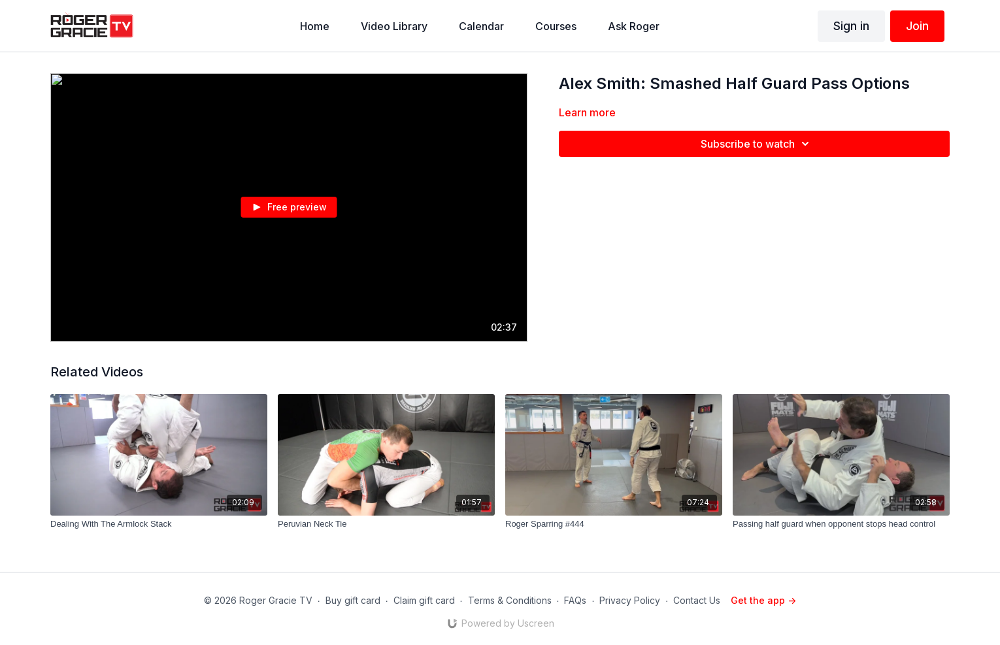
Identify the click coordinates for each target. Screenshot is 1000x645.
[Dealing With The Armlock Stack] (158, 524)
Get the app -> (763, 600)
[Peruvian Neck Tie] (386, 524)
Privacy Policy (629, 600)
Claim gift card (424, 600)
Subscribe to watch (757, 144)
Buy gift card (352, 600)
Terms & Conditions (510, 600)
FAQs (575, 600)
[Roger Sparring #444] (613, 524)
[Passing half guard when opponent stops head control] (841, 524)
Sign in (851, 26)
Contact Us (696, 600)
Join (917, 26)
